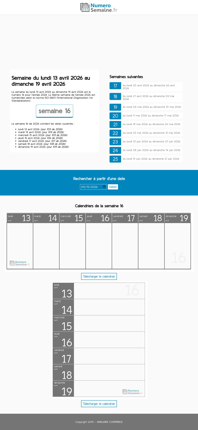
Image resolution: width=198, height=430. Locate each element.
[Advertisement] (99, 43)
